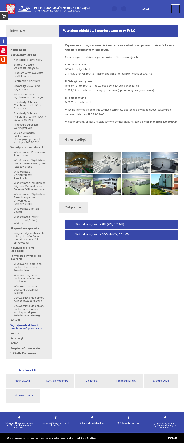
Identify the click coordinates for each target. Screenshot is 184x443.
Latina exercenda (23, 395)
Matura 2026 (161, 381)
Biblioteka (92, 381)
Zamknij (172, 438)
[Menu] (175, 9)
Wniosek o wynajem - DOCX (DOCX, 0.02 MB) (102, 234)
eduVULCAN (22, 381)
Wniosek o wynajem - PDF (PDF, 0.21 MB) (99, 224)
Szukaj (145, 9)
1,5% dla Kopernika (57, 381)
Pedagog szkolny (126, 381)
